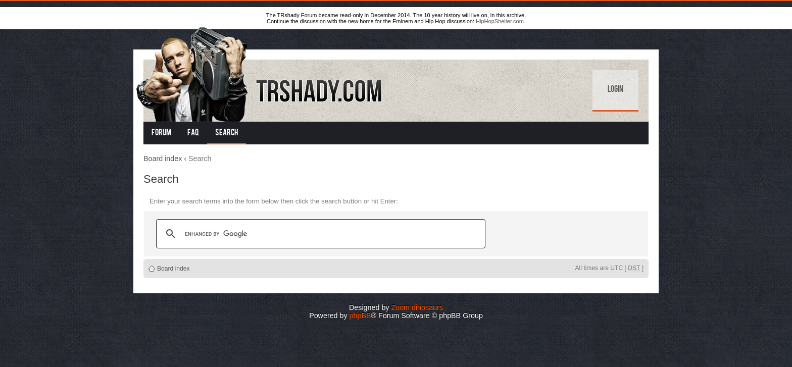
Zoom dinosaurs (417, 307)
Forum (161, 133)
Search (226, 133)
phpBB (360, 315)
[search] (319, 234)
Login (615, 89)
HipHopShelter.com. (500, 21)
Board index (162, 158)
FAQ (193, 133)
